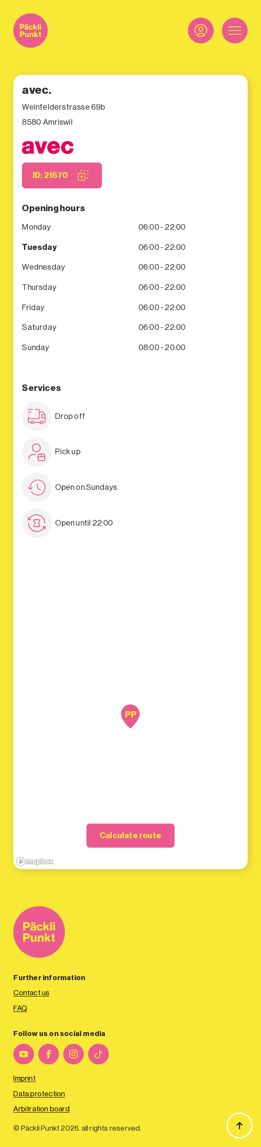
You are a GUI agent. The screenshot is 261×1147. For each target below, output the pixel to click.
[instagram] (73, 1054)
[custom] (98, 1054)
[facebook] (48, 1054)
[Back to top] (239, 1125)
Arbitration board (41, 1109)
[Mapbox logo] (35, 862)
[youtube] (23, 1054)
